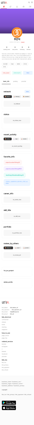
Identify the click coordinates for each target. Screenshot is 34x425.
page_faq (4, 338)
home (3, 324)
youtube (4, 356)
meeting (4, 327)
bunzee (4, 344)
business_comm (17, 383)
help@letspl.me (14, 312)
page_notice (5, 335)
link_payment (5, 367)
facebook (4, 354)
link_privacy (5, 365)
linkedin (4, 351)
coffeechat (5, 319)
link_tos (4, 362)
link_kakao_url (14, 307)
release (4, 322)
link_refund (5, 370)
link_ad (12, 314)
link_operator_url (16, 309)
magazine (4, 329)
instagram (4, 346)
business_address (7, 385)
